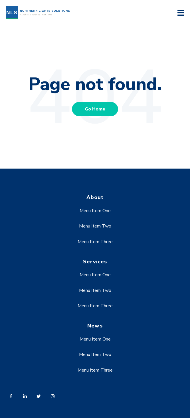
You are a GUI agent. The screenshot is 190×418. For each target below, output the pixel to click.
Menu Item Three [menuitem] (95, 242)
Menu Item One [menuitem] (95, 211)
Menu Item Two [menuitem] (95, 226)
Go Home (95, 109)
